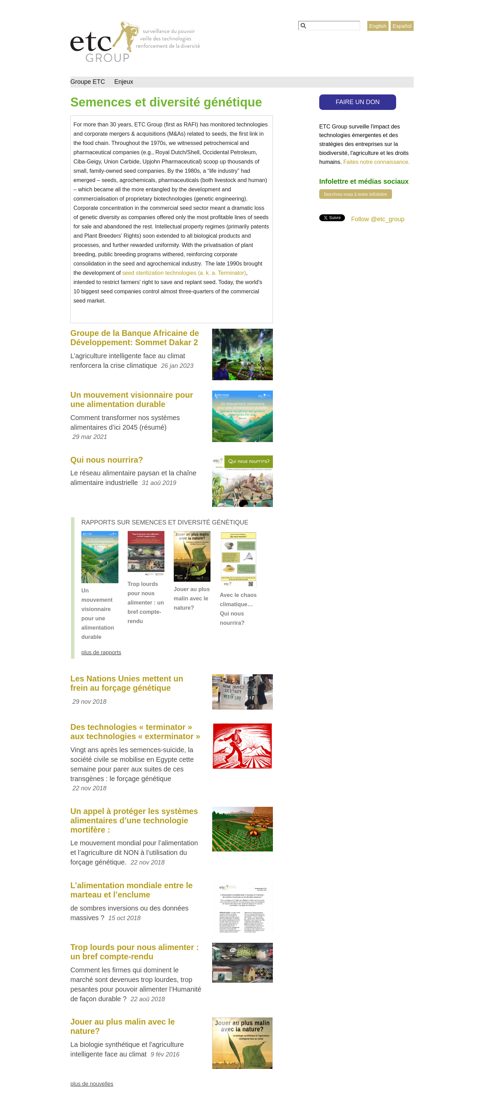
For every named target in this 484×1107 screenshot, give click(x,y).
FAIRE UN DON (358, 102)
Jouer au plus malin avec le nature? (192, 598)
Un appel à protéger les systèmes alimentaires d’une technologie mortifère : (134, 820)
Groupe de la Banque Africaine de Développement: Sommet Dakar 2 (134, 338)
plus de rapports (101, 652)
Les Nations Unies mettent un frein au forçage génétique (126, 683)
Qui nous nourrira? (106, 459)
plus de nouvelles (91, 1084)
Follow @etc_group (377, 219)
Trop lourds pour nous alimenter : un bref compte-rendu (146, 602)
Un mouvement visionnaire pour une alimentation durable (131, 400)
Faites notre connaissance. (376, 162)
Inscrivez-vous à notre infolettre (355, 194)
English (378, 26)
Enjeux (123, 81)
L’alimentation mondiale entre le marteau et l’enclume (131, 890)
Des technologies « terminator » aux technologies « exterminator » (135, 732)
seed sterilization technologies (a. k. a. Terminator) (184, 273)
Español (402, 26)
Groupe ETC (87, 81)
